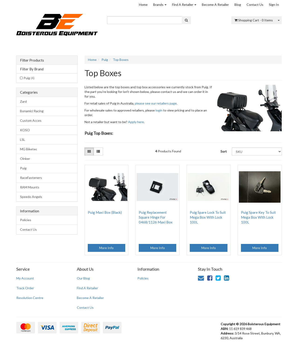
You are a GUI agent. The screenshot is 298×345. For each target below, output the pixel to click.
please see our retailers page (156, 103)
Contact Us (255, 5)
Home (143, 5)
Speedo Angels (31, 197)
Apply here (136, 122)
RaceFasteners (31, 178)
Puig (29, 78)
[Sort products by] (257, 151)
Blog (237, 5)
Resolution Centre (29, 298)
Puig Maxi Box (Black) (105, 212)
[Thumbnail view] (89, 151)
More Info (106, 248)
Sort (223, 151)
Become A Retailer (215, 5)
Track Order (25, 288)
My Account (25, 278)
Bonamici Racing (32, 111)
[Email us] (201, 278)
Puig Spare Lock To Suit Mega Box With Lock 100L (208, 217)
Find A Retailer (184, 5)
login (159, 110)
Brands (159, 5)
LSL (22, 139)
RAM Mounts (29, 187)
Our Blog (83, 278)
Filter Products (32, 60)
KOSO (25, 130)
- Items (253, 20)
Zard (23, 101)
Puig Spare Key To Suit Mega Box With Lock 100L (258, 217)
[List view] (98, 151)
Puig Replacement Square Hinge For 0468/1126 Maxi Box (156, 217)
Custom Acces (30, 120)
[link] (209, 278)
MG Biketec (28, 149)
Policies (25, 220)
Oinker (25, 159)
